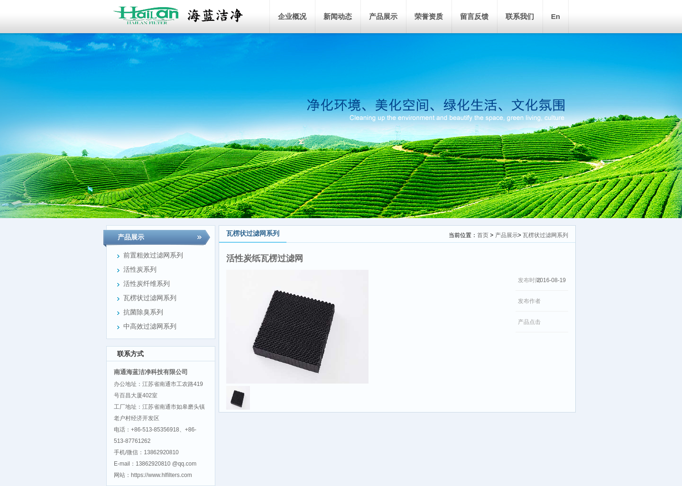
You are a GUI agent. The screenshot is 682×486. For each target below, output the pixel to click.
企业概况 (292, 16)
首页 (482, 235)
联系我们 (520, 16)
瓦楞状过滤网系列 (545, 235)
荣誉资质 (429, 16)
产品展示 (383, 16)
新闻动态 (337, 16)
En (555, 16)
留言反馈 (474, 16)
